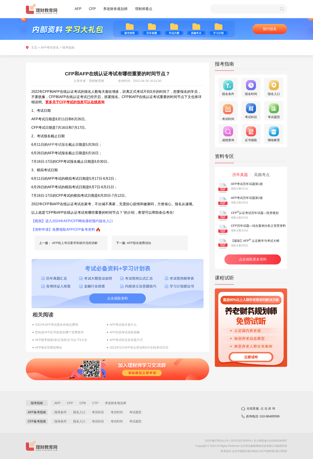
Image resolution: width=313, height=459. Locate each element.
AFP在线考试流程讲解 (124, 332)
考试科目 (98, 412)
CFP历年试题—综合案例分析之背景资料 (258, 225)
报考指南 (68, 47)
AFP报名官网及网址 (48, 347)
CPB (82, 403)
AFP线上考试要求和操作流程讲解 (75, 243)
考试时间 (117, 412)
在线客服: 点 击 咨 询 (261, 408)
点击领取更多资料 (253, 259)
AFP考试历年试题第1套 (247, 184)
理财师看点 (143, 9)
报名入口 (79, 412)
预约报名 (270, 29)
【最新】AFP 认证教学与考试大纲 (255, 240)
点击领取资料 (117, 298)
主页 (34, 47)
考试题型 (135, 412)
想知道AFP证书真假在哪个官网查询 (59, 332)
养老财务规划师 (115, 9)
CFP (92, 9)
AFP (78, 9)
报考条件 (60, 412)
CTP (95, 403)
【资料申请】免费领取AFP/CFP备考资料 (63, 229)
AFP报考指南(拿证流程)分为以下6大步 (61, 340)
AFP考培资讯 (50, 47)
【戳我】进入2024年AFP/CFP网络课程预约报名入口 (72, 221)
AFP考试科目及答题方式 (126, 340)
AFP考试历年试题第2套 (247, 198)
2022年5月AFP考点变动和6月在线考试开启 (138, 347)
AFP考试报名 (58, 144)
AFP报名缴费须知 (139, 243)
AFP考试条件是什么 (123, 324)
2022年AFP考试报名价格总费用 (56, 324)
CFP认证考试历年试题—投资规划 (255, 213)
